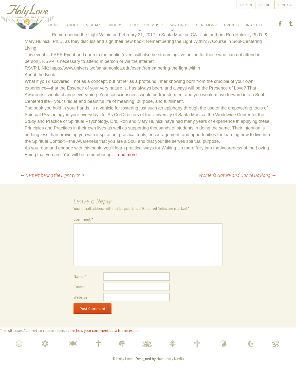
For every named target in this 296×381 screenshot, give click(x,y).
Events (231, 23)
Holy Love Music (146, 23)
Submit (265, 4)
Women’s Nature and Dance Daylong (237, 187)
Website (80, 309)
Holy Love (124, 370)
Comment (83, 231)
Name (80, 288)
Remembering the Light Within (52, 187)
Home (53, 23)
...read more (125, 166)
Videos (116, 23)
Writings (179, 23)
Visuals (94, 23)
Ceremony (206, 23)
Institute (255, 23)
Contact (285, 4)
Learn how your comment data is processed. (102, 342)
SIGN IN (246, 4)
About (72, 23)
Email (80, 298)
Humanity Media (170, 370)
